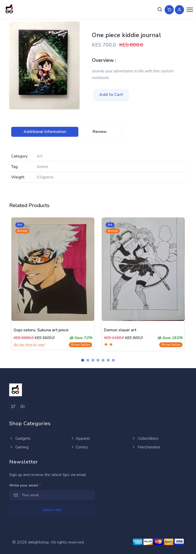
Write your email (25, 485)
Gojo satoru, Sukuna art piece (41, 330)
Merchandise (146, 447)
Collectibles (145, 438)
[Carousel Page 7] (113, 360)
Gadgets (20, 438)
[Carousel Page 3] (93, 360)
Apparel (80, 438)
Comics (79, 447)
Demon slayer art (120, 330)
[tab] (44, 132)
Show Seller (80, 345)
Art (19, 225)
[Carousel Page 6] (108, 360)
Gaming (19, 447)
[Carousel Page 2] (88, 360)
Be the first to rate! (29, 344)
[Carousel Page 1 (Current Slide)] (82, 360)
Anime (22, 231)
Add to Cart (111, 94)
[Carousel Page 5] (103, 360)
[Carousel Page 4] (98, 360)
